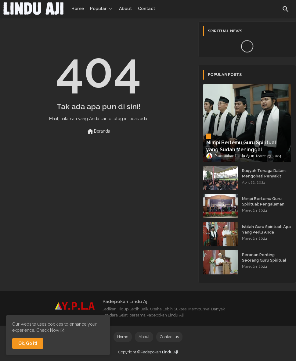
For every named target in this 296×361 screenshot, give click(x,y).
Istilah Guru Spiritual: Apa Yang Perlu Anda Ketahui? (266, 232)
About (125, 8)
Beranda (98, 131)
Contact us (169, 336)
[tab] (77, 8)
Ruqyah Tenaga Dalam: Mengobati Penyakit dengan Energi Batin (264, 176)
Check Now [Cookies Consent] (47, 330)
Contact (146, 8)
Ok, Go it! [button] (27, 343)
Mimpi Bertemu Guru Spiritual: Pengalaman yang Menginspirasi (263, 204)
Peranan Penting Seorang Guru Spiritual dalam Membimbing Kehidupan (264, 263)
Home (77, 8)
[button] (286, 9)
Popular (98, 8)
